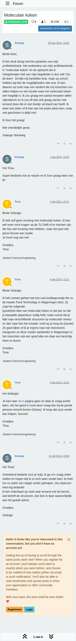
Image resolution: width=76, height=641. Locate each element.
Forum (18, 4)
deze (21, 401)
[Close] (68, 539)
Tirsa (17, 201)
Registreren (14, 609)
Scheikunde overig (16, 22)
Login (29, 609)
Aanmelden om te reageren (55, 28)
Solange (19, 43)
